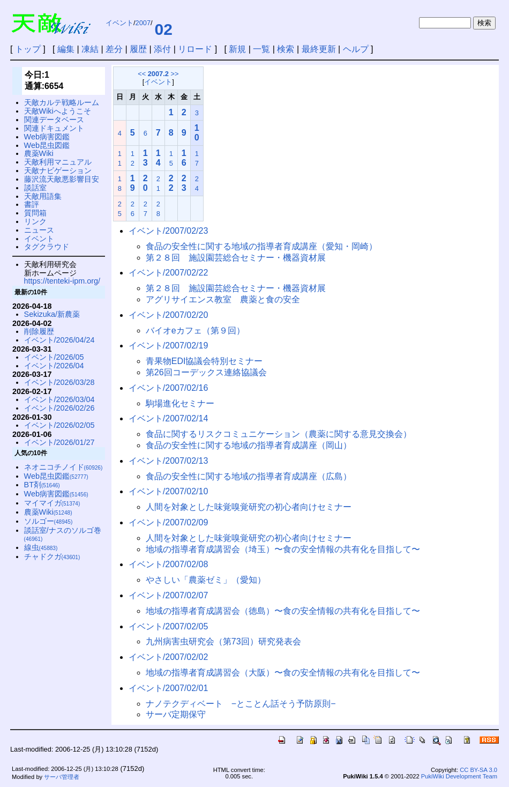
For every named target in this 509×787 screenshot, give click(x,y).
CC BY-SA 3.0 (478, 770)
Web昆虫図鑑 (47, 145)
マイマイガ (52, 503)
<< (142, 74)
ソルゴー (48, 521)
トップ (28, 49)
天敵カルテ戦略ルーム (61, 102)
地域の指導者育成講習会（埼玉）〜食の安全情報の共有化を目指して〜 (283, 549)
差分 (114, 49)
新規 (237, 49)
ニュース (39, 230)
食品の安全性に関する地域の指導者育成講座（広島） (248, 476)
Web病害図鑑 (47, 136)
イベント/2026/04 (54, 365)
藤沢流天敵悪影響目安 (61, 179)
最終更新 (319, 49)
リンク (35, 221)
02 (164, 29)
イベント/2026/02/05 (59, 425)
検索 (285, 49)
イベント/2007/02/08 (168, 564)
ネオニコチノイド (63, 467)
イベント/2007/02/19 (168, 345)
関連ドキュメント (54, 128)
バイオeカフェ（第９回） (195, 330)
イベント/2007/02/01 (168, 688)
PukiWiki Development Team (459, 776)
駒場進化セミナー (180, 403)
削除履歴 (39, 331)
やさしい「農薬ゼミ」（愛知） (206, 579)
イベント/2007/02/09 (168, 522)
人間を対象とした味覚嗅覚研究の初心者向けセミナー (248, 506)
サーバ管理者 (61, 777)
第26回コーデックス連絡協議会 (206, 372)
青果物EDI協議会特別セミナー (204, 361)
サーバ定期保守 (176, 714)
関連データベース (54, 119)
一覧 (261, 49)
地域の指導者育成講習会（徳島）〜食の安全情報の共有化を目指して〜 (283, 610)
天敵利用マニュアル (58, 162)
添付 (162, 49)
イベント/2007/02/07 (168, 595)
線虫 (41, 547)
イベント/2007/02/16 (168, 387)
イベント (119, 23)
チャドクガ (52, 556)
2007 (143, 23)
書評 (31, 204)
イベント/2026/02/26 (59, 408)
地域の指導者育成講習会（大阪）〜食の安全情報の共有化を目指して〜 (283, 672)
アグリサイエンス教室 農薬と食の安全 (223, 299)
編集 (65, 49)
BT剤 (42, 484)
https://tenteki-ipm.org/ (62, 281)
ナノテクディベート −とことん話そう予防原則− (241, 703)
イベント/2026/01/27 (59, 442)
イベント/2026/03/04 (59, 399)
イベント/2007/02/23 (168, 230)
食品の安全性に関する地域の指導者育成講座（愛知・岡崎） (261, 246)
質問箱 (35, 213)
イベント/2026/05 (54, 357)
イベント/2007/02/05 (168, 626)
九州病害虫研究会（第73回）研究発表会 (223, 641)
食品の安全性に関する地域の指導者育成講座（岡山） (248, 445)
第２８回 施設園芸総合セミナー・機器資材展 (236, 257)
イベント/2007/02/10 (168, 491)
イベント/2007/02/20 (168, 315)
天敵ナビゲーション (58, 170)
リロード (195, 49)
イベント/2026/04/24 (59, 340)
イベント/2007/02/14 (168, 418)
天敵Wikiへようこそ (57, 111)
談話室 (35, 187)
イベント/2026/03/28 (59, 382)
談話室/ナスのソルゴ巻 (62, 534)
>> (174, 74)
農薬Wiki (39, 153)
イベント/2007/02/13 (168, 460)
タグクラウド (46, 246)
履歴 (138, 49)
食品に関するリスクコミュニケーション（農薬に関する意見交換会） (278, 434)
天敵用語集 (43, 196)
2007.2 (158, 74)
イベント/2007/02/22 (168, 272)
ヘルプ (356, 49)
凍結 (90, 49)
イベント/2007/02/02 (168, 657)
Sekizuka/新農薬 (52, 314)
